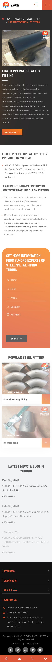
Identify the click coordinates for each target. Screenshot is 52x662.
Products (19, 18)
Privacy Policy (34, 643)
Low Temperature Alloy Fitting (24, 22)
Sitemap (15, 643)
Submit (16, 337)
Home (8, 18)
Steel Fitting (33, 18)
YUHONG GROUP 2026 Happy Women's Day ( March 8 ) (24, 486)
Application (10, 580)
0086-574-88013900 (17, 612)
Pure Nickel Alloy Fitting (26, 398)
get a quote (11, 132)
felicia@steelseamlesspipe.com (22, 607)
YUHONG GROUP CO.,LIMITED (31, 636)
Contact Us (10, 599)
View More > (8, 494)
